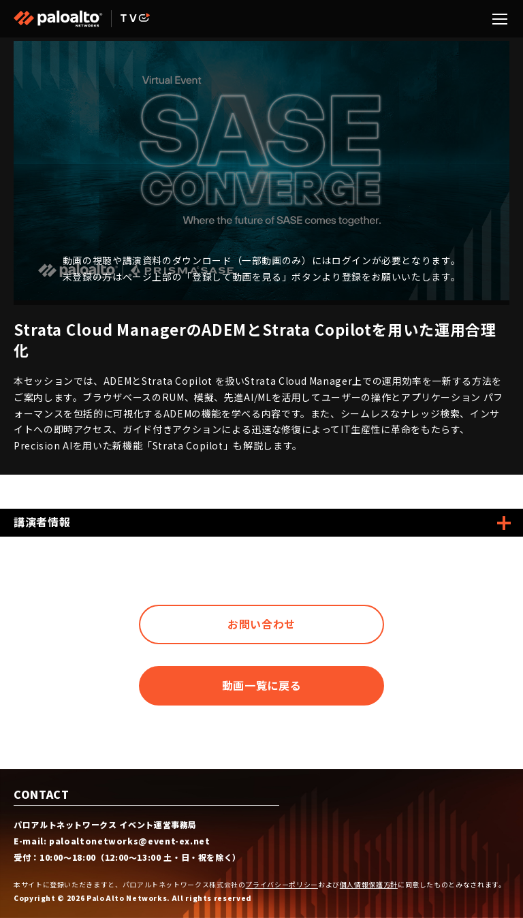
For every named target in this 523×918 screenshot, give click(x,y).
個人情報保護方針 (369, 884)
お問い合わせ (261, 624)
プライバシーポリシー (281, 884)
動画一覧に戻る (261, 685)
